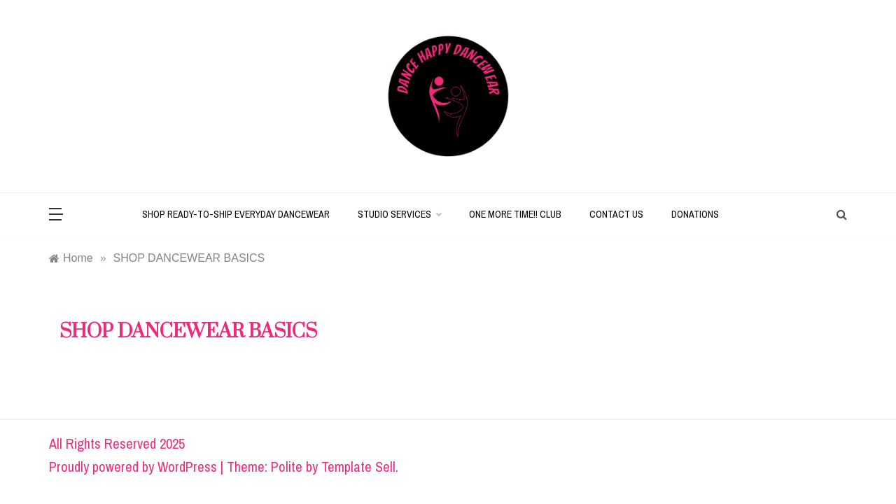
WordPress (187, 466)
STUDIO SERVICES (399, 214)
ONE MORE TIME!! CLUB (515, 214)
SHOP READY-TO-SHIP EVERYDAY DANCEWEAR (236, 214)
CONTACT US (616, 214)
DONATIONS (695, 214)
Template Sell (358, 466)
